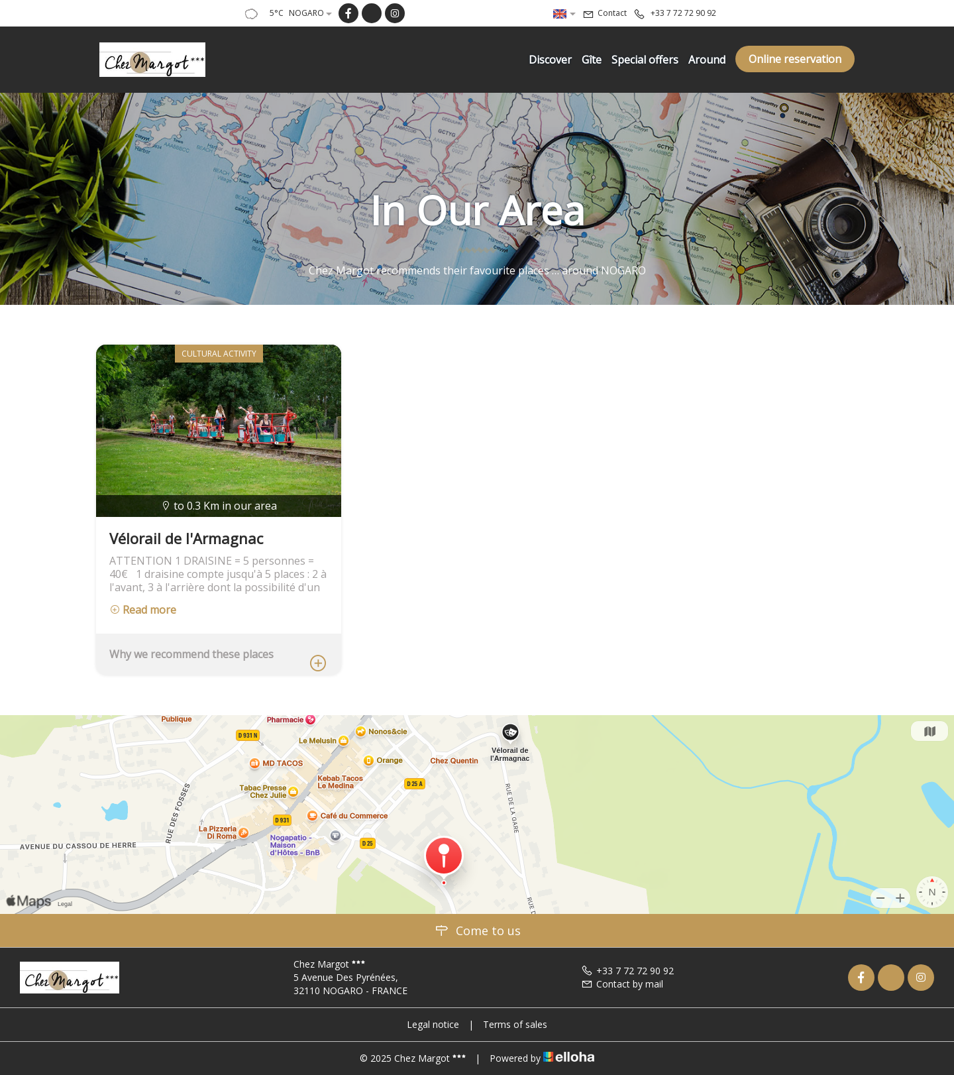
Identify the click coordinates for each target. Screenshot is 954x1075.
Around (706, 59)
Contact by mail (622, 984)
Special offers (644, 59)
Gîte (592, 59)
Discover (550, 59)
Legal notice (433, 1024)
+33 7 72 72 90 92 (627, 970)
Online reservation (795, 59)
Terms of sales (515, 1024)
